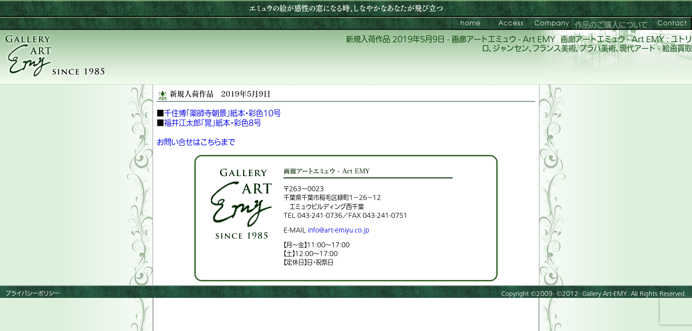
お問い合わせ (672, 23)
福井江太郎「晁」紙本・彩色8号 (212, 123)
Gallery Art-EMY (604, 294)
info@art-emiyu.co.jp (338, 230)
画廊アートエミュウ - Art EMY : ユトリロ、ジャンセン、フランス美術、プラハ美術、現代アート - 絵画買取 (587, 44)
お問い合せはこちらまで (196, 142)
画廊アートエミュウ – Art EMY (470, 23)
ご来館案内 (510, 23)
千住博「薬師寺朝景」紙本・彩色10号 (222, 113)
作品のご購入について (611, 25)
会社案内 (551, 23)
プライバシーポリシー (33, 294)
